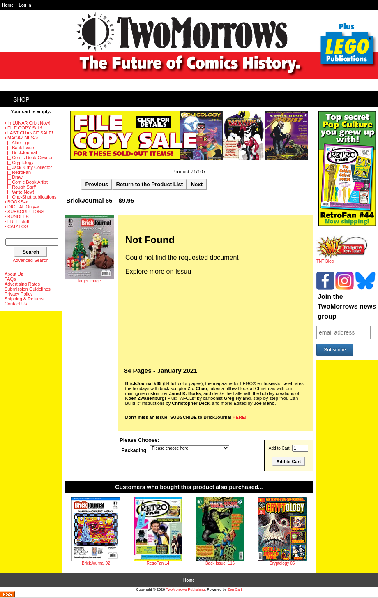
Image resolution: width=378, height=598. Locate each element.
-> (21, 137)
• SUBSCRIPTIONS (24, 211)
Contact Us (16, 303)
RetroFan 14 (158, 563)
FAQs (10, 279)
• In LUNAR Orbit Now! (27, 122)
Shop (21, 99)
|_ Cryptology (19, 162)
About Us (14, 274)
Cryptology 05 (282, 563)
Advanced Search (30, 260)
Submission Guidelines (28, 288)
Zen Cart (235, 589)
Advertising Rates (22, 284)
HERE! (240, 417)
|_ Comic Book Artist (26, 182)
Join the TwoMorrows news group (347, 306)
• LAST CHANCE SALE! (29, 132)
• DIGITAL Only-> (22, 206)
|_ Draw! (14, 177)
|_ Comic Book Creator (29, 157)
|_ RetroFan (18, 172)
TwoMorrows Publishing (185, 589)
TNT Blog (342, 259)
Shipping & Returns (24, 298)
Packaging (134, 451)
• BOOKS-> (16, 201)
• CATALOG (16, 226)
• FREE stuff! (17, 221)
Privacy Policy (18, 293)
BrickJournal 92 (96, 563)
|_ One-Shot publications (30, 196)
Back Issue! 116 (220, 563)
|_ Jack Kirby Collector (28, 167)
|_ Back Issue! (20, 147)
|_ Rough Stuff (20, 187)
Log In (25, 5)
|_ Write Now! (19, 191)
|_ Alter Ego (17, 142)
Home (8, 5)
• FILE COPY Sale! (23, 127)
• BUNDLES (17, 216)
